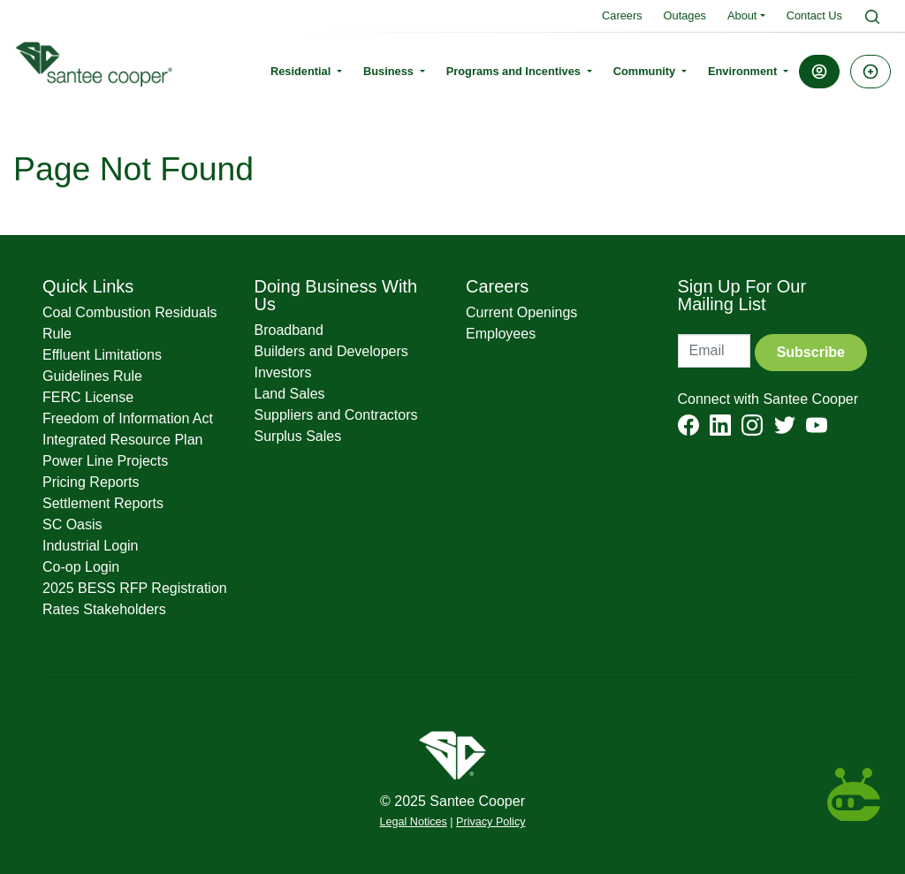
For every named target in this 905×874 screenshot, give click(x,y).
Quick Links (87, 286)
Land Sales (290, 393)
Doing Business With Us (336, 295)
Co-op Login (80, 566)
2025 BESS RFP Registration (134, 588)
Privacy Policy (490, 822)
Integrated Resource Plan (122, 439)
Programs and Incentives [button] (515, 71)
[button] (819, 71)
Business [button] (389, 71)
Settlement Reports (103, 503)
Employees (501, 333)
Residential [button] (302, 71)
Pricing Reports (90, 482)
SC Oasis (72, 524)
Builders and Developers (331, 351)
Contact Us (814, 15)
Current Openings (521, 312)
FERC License (87, 397)
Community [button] (646, 71)
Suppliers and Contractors (336, 414)
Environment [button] (744, 71)
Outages (685, 15)
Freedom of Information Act (127, 418)
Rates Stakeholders (104, 609)
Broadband (289, 330)
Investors (283, 372)
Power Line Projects (105, 460)
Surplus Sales (298, 436)
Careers (622, 15)
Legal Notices (413, 822)
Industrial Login (90, 545)
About (742, 15)
